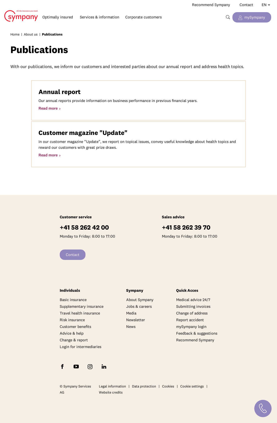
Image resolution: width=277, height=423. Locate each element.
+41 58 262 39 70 (186, 227)
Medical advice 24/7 (193, 299)
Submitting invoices (193, 306)
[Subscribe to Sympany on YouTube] (77, 366)
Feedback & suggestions (196, 333)
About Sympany (139, 299)
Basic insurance (73, 299)
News (130, 326)
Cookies (168, 386)
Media (131, 313)
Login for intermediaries (80, 346)
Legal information (112, 386)
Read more (48, 108)
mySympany (254, 17)
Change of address (192, 313)
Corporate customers (143, 17)
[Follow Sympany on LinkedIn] (105, 366)
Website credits (111, 392)
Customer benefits (75, 326)
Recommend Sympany (211, 4)
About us (31, 34)
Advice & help (72, 333)
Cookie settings (192, 386)
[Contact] (263, 408)
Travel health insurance (80, 313)
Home (19, 12)
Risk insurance (72, 319)
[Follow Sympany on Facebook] (63, 366)
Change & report (74, 339)
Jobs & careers (139, 306)
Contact (246, 4)
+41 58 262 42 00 (84, 227)
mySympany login (191, 326)
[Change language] (264, 5)
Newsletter (135, 319)
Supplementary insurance (81, 306)
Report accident (190, 319)
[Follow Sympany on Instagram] (91, 366)
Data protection (144, 386)
